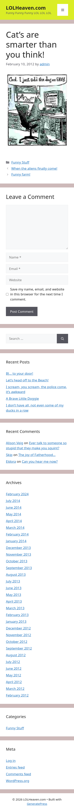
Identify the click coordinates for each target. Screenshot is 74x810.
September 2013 (19, 568)
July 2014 (13, 500)
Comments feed (18, 774)
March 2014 (15, 527)
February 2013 (17, 614)
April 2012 (14, 682)
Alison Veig (14, 443)
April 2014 (14, 521)
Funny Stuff (20, 162)
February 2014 (17, 534)
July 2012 (13, 661)
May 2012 (13, 675)
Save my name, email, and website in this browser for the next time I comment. (37, 294)
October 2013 (16, 561)
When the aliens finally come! (34, 168)
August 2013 (16, 574)
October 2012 (16, 641)
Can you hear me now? (40, 461)
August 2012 (16, 655)
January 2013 (16, 621)
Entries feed (15, 767)
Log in (11, 760)
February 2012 (17, 695)
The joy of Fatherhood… (37, 454)
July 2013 (13, 581)
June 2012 (14, 668)
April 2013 (14, 601)
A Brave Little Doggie (22, 398)
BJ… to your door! (19, 373)
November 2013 (18, 554)
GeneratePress (37, 804)
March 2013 (15, 608)
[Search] (62, 338)
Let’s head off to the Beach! (27, 380)
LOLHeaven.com (26, 7)
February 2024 (17, 494)
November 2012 (18, 635)
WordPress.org (17, 780)
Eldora (11, 461)
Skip (9, 454)
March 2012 (15, 688)
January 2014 (16, 541)
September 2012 (19, 648)
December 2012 (18, 628)
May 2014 (13, 514)
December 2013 (18, 547)
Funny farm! (20, 174)
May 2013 (13, 594)
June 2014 (14, 507)
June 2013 (14, 588)
